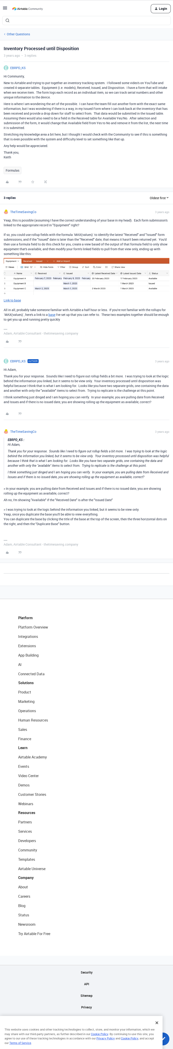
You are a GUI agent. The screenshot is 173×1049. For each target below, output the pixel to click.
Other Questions (18, 34)
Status (23, 915)
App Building (28, 655)
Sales (22, 729)
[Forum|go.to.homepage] (27, 8)
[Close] (157, 1030)
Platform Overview (33, 627)
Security (87, 972)
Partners (25, 822)
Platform (25, 617)
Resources (26, 812)
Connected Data (31, 673)
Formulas (12, 170)
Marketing (26, 701)
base (51, 314)
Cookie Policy (99, 1041)
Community (27, 850)
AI (20, 664)
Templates (26, 859)
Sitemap (86, 995)
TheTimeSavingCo (23, 212)
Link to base (12, 300)
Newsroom (26, 924)
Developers (27, 840)
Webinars (25, 803)
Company (26, 877)
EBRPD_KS (18, 68)
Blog (21, 905)
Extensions (27, 645)
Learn (23, 747)
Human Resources (33, 720)
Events (23, 766)
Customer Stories (32, 794)
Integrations (28, 636)
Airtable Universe (31, 868)
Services (25, 831)
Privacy (86, 1007)
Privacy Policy (105, 1045)
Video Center (28, 775)
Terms (86, 1019)
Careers (24, 896)
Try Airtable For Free (34, 933)
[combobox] (86, 20)
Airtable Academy (32, 757)
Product (24, 692)
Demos (24, 785)
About (23, 886)
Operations (27, 710)
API (86, 984)
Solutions (26, 682)
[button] (5, 9)
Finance (24, 738)
